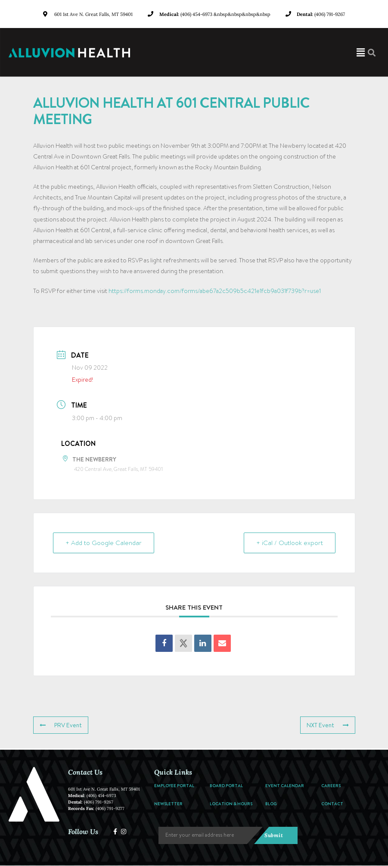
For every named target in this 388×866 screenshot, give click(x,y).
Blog (271, 804)
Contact (332, 804)
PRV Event (61, 725)
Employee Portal (174, 785)
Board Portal (226, 785)
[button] (265, 53)
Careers (331, 785)
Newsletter (168, 804)
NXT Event (328, 725)
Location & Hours (231, 804)
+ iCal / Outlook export (289, 543)
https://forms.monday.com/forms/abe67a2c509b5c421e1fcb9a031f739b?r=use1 (215, 291)
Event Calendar (284, 785)
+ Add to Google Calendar (103, 543)
